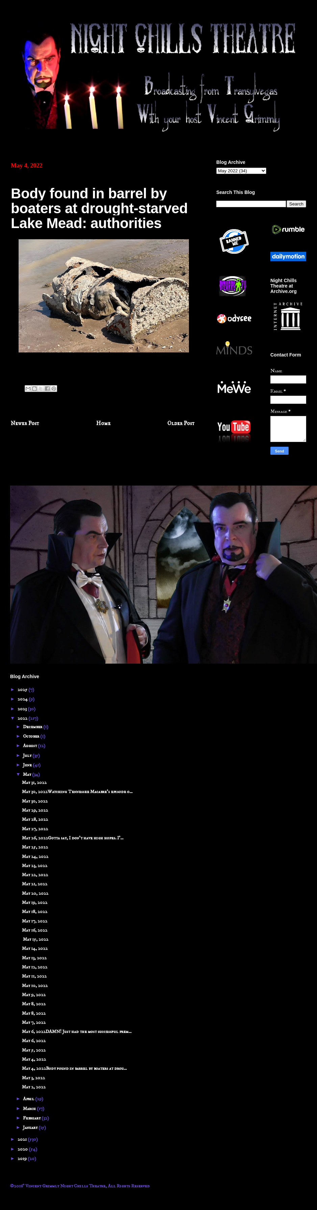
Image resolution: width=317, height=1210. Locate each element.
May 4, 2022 (34, 1059)
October (31, 736)
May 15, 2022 (35, 939)
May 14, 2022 (35, 948)
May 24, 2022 (35, 857)
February (32, 1118)
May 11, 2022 (34, 976)
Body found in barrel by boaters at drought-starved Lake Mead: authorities (99, 208)
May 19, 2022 (34, 902)
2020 (23, 1149)
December (33, 727)
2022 (23, 718)
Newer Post (25, 423)
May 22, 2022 (35, 875)
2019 (23, 1159)
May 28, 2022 (35, 819)
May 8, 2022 (34, 1004)
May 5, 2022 (34, 1050)
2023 (23, 709)
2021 (23, 1139)
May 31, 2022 (34, 783)
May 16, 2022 (34, 930)
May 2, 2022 (34, 1087)
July (27, 755)
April (29, 1099)
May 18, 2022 (34, 912)
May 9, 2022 (34, 995)
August (30, 746)
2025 (23, 690)
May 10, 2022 (35, 986)
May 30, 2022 (35, 801)
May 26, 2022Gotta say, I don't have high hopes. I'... (72, 838)
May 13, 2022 (34, 958)
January (31, 1128)
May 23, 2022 (34, 866)
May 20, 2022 (35, 893)
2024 (23, 699)
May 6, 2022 (34, 1041)
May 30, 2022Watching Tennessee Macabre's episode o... (77, 792)
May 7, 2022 (34, 1022)
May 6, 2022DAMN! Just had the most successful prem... (76, 1032)
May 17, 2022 (34, 921)
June (28, 765)
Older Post (181, 423)
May (27, 774)
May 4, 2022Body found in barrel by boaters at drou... (74, 1068)
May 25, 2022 (35, 847)
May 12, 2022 (34, 967)
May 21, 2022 (34, 884)
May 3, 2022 (33, 1078)
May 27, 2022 (35, 829)
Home (103, 423)
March (30, 1109)
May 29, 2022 (35, 810)
